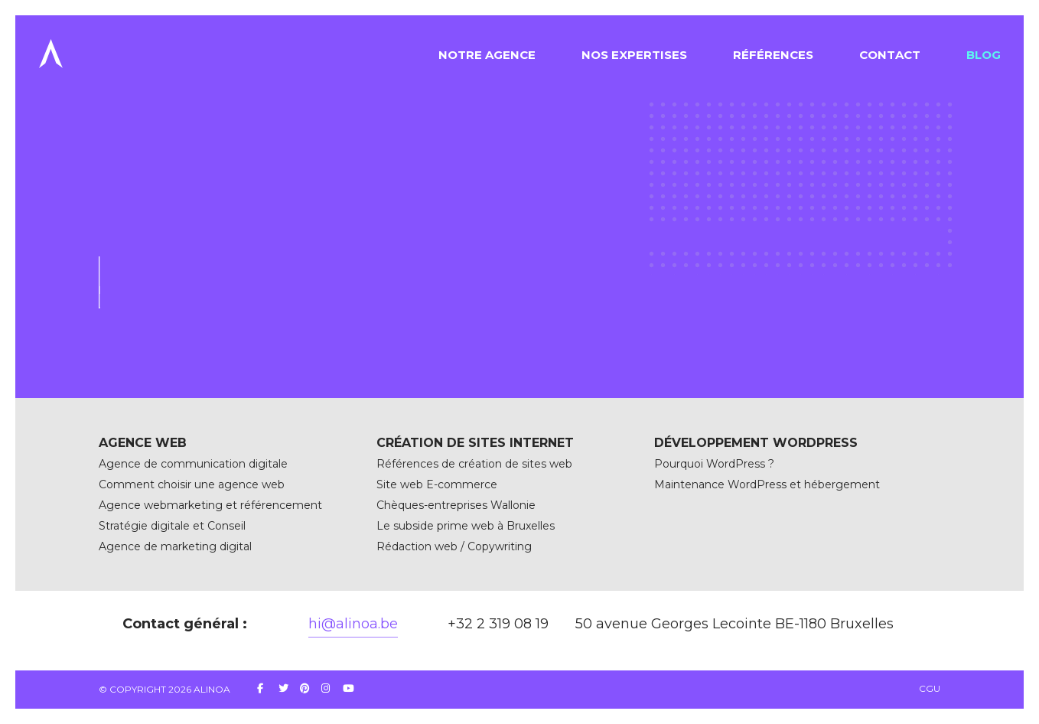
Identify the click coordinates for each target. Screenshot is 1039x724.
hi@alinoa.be (353, 623)
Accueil (118, 194)
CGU (929, 688)
